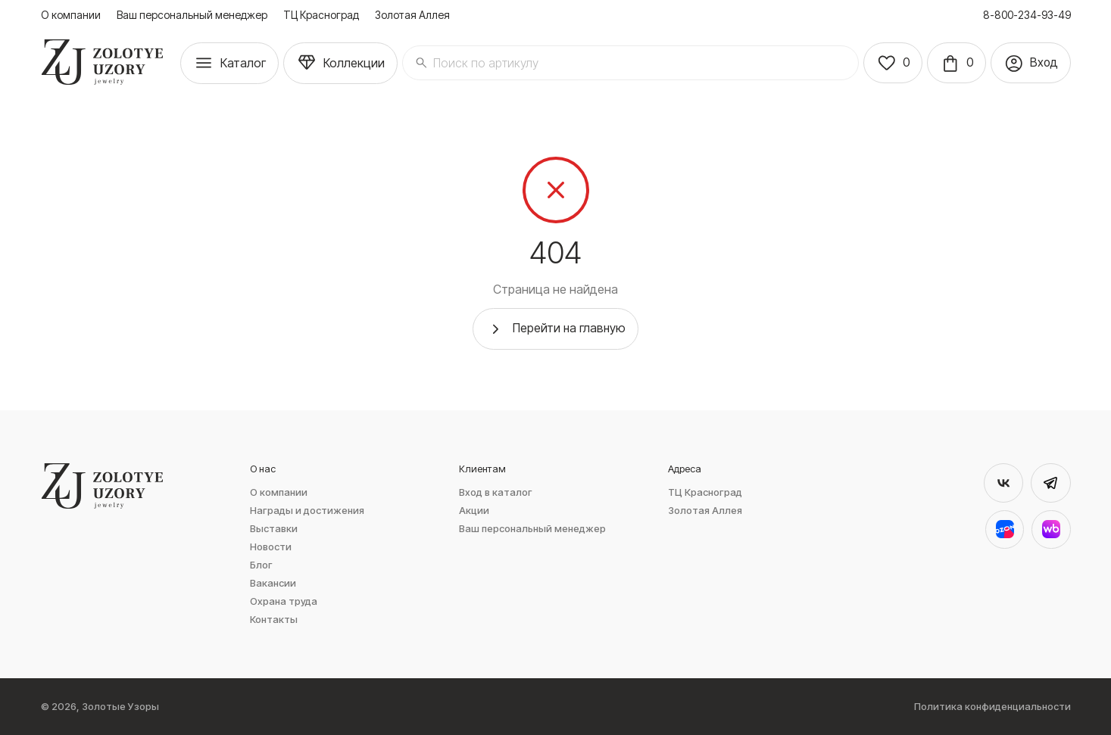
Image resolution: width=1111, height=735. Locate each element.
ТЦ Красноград (321, 15)
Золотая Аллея (412, 15)
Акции (474, 510)
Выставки (274, 528)
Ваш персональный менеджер (192, 15)
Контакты (274, 619)
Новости (271, 547)
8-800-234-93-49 (1027, 15)
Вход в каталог (495, 492)
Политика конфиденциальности (992, 706)
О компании (71, 15)
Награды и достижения (307, 510)
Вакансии (273, 583)
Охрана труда (283, 601)
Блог (261, 565)
